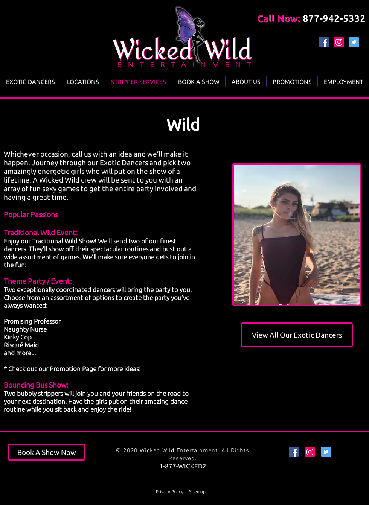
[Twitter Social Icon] (354, 42)
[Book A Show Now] (46, 452)
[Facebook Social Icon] (324, 42)
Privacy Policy (169, 491)
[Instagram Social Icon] (339, 42)
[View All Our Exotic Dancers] (297, 334)
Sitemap (197, 491)
